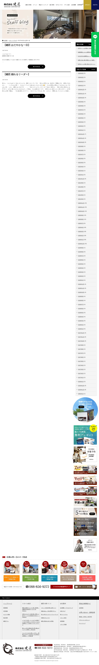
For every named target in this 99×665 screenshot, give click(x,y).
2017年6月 (81, 357)
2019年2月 (81, 276)
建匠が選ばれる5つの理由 (47, 621)
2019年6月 (81, 260)
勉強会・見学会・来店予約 (85, 616)
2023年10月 (81, 97)
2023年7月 (81, 109)
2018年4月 (81, 316)
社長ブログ (62, 611)
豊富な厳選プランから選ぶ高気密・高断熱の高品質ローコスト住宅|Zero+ (30, 609)
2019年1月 (81, 280)
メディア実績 (63, 624)
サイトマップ (82, 623)
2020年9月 (81, 215)
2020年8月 (81, 219)
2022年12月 (81, 134)
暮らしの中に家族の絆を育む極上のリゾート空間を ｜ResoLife (30, 629)
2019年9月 (81, 247)
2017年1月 (81, 377)
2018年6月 (81, 308)
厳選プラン (6, 621)
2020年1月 (81, 239)
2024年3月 (81, 77)
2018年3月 (81, 320)
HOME (5, 40)
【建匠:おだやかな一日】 (16, 45)
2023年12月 (81, 89)
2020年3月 (81, 231)
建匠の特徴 (28, 5)
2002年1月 (81, 393)
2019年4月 (81, 268)
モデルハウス (59, 5)
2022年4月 (81, 166)
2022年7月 (81, 154)
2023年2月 (81, 126)
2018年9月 (81, 296)
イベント (35, 5)
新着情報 (5, 607)
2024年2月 (81, 81)
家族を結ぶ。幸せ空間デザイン (48, 611)
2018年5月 (81, 312)
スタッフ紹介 (63, 617)
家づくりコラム (64, 614)
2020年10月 (81, 211)
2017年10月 (81, 341)
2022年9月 (81, 146)
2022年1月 (81, 174)
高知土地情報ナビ (85, 603)
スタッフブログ (13, 40)
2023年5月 (81, 118)
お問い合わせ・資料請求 (87, 612)
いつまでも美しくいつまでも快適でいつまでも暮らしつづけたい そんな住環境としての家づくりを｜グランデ (31, 622)
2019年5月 (81, 264)
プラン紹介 (67, 5)
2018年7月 (81, 304)
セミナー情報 (6, 614)
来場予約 (95, 5)
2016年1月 (81, 381)
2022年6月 (81, 158)
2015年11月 (81, 389)
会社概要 (73, 5)
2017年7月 (81, 353)
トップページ (7, 603)
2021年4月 (81, 199)
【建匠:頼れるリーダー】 (16, 74)
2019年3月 (81, 272)
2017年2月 (81, 373)
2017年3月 (81, 369)
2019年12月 (81, 243)
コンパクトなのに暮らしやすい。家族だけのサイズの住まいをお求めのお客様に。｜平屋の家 (30, 634)
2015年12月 (81, 385)
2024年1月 (81, 85)
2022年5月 (81, 162)
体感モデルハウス (45, 617)
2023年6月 (81, 114)
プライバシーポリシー (84, 620)
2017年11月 (81, 337)
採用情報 (62, 621)
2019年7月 (81, 255)
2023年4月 (81, 122)
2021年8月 (81, 187)
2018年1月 (81, 329)
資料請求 (87, 5)
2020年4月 (81, 227)
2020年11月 (81, 207)
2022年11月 (81, 138)
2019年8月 (81, 251)
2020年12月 (81, 203)
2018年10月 (81, 292)
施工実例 (52, 5)
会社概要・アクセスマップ (66, 607)
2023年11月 (81, 93)
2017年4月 (81, 365)
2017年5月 (81, 361)
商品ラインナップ (43, 5)
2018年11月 (81, 288)
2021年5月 (81, 195)
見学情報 (5, 611)
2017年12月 (81, 333)
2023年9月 (81, 101)
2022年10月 (81, 142)
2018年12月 (81, 284)
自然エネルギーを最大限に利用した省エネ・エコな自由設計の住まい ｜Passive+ (31, 616)
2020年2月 (81, 235)
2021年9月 (81, 182)
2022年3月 (81, 170)
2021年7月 (81, 191)
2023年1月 (81, 130)
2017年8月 (81, 349)
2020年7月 (81, 223)
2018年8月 (81, 300)
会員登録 (81, 607)
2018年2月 (81, 324)
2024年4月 (81, 73)
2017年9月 (81, 345)
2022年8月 (81, 150)
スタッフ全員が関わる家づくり (48, 607)
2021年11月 (81, 178)
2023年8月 (81, 105)
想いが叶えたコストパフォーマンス (49, 614)
